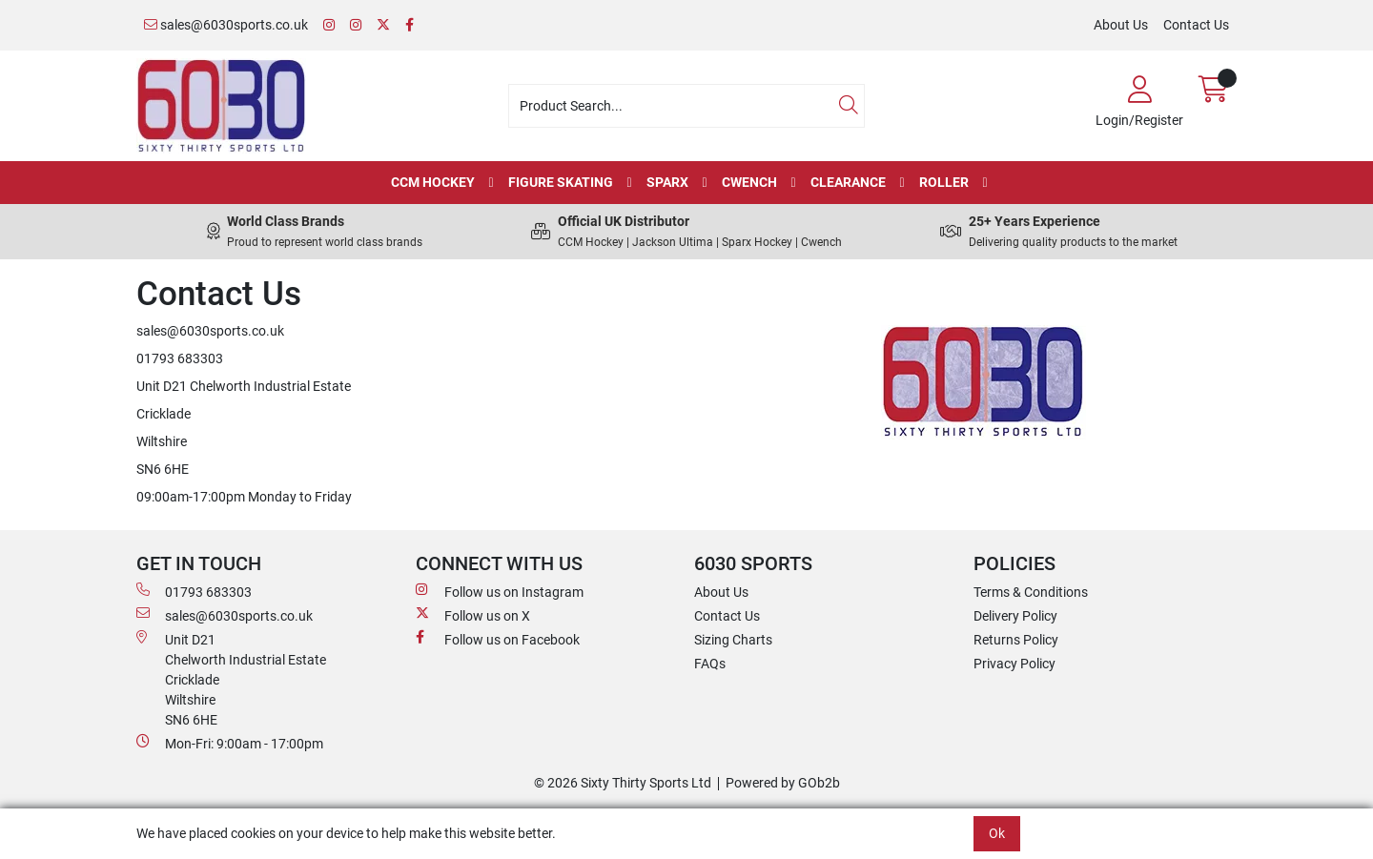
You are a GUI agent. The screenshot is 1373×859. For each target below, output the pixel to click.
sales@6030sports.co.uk (226, 24)
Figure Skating (560, 182)
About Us (1121, 24)
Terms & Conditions (1030, 592)
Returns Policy (1015, 639)
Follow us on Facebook (498, 638)
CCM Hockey (433, 182)
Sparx (667, 182)
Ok (997, 833)
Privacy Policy (1014, 663)
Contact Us (1196, 24)
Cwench (749, 182)
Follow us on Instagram (500, 591)
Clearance (848, 182)
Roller (944, 182)
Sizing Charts (733, 639)
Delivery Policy (1015, 616)
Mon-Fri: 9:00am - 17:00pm (229, 742)
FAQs (710, 663)
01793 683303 (194, 591)
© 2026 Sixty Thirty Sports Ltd (622, 782)
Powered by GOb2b (783, 782)
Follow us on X (473, 615)
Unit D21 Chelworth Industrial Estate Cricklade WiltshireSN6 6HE (231, 678)
